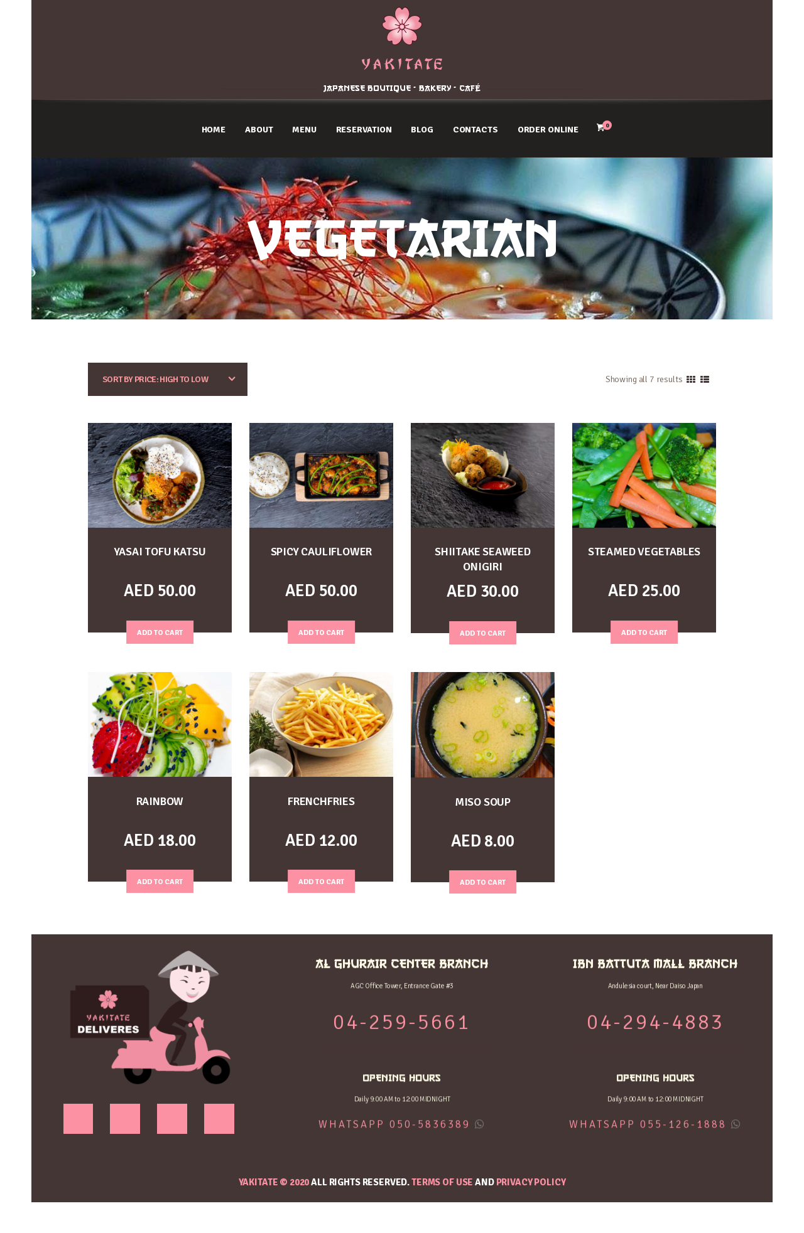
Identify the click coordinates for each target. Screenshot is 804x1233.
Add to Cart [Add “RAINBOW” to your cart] (160, 880)
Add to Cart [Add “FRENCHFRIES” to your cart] (321, 880)
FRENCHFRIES (321, 800)
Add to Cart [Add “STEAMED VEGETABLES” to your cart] (644, 631)
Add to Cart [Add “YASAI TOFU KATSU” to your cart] (160, 631)
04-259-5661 (117, 50)
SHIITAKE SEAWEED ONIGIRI (483, 558)
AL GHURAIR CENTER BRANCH (117, 21)
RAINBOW (160, 800)
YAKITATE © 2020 (274, 1181)
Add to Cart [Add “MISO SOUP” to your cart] (483, 880)
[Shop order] (167, 379)
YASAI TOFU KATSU (160, 551)
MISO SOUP (482, 801)
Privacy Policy (531, 1181)
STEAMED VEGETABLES (644, 551)
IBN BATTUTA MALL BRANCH (687, 21)
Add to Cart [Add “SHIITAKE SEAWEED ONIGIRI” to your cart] (483, 631)
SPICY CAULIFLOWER (321, 551)
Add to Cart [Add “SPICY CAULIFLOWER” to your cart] (321, 631)
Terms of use (442, 1181)
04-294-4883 (687, 50)
